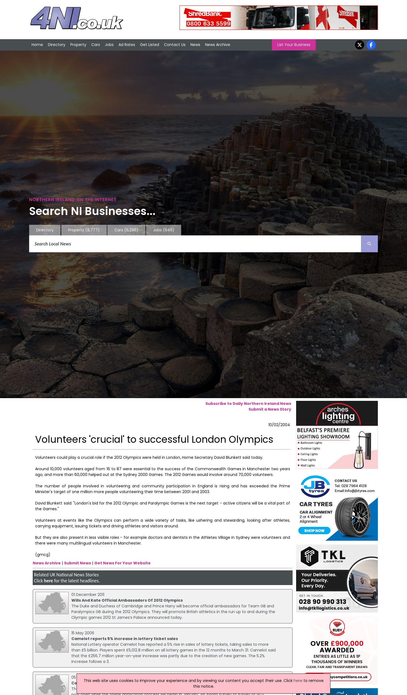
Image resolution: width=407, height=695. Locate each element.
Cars (95, 44)
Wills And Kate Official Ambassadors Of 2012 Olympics (127, 600)
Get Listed (149, 44)
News (195, 44)
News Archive (217, 44)
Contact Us (175, 44)
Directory (56, 44)
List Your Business (293, 44)
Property (78, 44)
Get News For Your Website (122, 563)
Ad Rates (127, 44)
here (48, 581)
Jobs (109, 44)
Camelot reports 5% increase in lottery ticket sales (124, 638)
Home (37, 44)
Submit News (77, 563)
